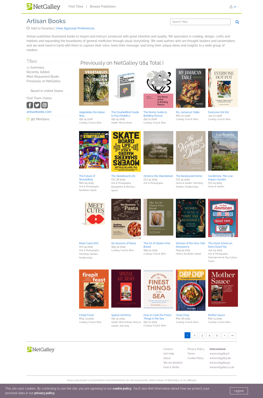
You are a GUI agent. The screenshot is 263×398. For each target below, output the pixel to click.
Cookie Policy (196, 358)
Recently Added (38, 72)
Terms (191, 353)
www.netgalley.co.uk (222, 367)
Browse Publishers (103, 6)
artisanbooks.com (39, 112)
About (167, 358)
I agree (239, 391)
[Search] (200, 22)
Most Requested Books (43, 76)
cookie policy (122, 388)
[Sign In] (233, 6)
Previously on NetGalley (44, 81)
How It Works (171, 367)
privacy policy (44, 393)
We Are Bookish (172, 362)
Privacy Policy (196, 349)
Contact (168, 349)
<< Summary (35, 67)
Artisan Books (46, 21)
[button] (28, 28)
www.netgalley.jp (220, 362)
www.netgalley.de (220, 358)
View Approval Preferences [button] (75, 28)
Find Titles (76, 6)
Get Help (168, 353)
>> (232, 335)
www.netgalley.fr (220, 353)
